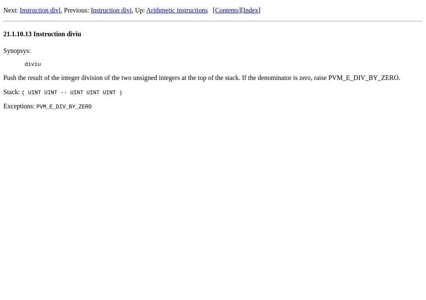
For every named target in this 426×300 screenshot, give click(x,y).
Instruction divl (40, 10)
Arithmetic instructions (177, 10)
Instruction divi (111, 10)
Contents (227, 10)
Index (250, 10)
